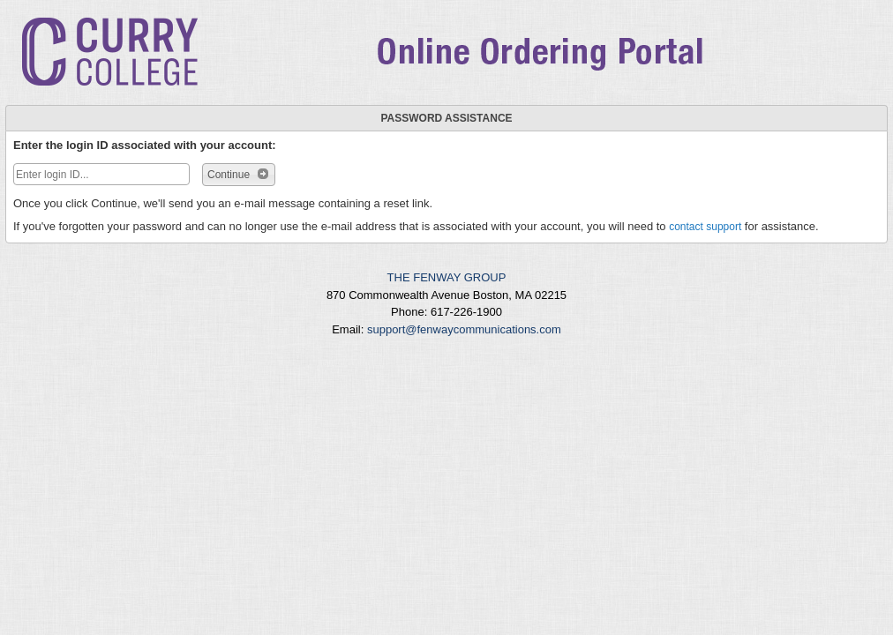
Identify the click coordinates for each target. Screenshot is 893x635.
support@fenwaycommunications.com (464, 329)
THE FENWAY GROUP (447, 277)
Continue (238, 174)
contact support (705, 226)
